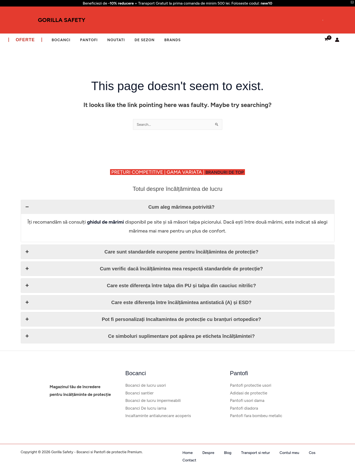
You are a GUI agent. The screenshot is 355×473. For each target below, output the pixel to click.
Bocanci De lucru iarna (146, 408)
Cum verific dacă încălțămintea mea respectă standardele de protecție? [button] (144, 268)
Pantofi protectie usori (250, 385)
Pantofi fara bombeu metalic (255, 415)
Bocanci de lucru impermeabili (152, 400)
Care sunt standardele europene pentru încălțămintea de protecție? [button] (141, 251)
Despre (199, 452)
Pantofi (85, 40)
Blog (214, 452)
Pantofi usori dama (247, 400)
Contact (301, 452)
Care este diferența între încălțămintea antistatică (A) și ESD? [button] (138, 302)
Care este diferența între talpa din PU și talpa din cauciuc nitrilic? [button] (140, 285)
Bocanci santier (139, 393)
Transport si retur (237, 452)
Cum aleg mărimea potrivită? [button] (120, 207)
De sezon (137, 40)
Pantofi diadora (244, 408)
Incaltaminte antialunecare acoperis (157, 415)
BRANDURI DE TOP (227, 172)
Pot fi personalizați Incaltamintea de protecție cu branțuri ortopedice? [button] (143, 319)
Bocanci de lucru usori (145, 385)
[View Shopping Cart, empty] (326, 40)
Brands (163, 40)
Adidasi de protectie (248, 393)
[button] (25, 40)
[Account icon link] (337, 40)
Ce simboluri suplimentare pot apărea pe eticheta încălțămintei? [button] (140, 336)
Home (183, 452)
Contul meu (268, 452)
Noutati (110, 40)
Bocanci (59, 40)
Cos (286, 452)
